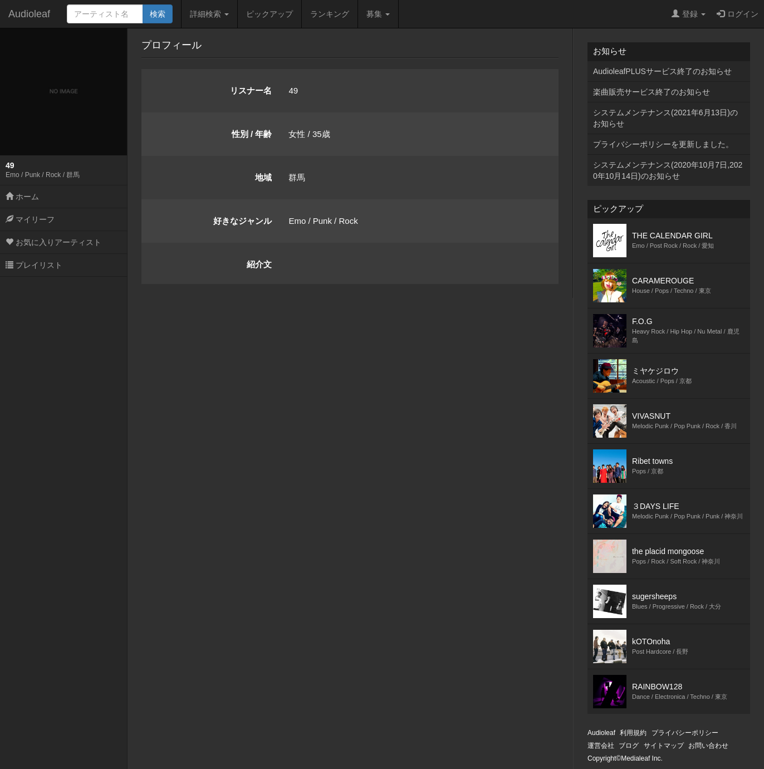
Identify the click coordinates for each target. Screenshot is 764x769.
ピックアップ (269, 13)
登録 (689, 13)
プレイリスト (34, 265)
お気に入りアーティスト (53, 242)
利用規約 (633, 733)
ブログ (629, 746)
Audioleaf (29, 13)
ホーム (22, 196)
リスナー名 (251, 90)
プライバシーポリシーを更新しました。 (663, 144)
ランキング (329, 13)
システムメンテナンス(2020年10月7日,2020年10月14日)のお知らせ (667, 170)
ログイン (737, 13)
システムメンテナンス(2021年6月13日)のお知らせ (665, 118)
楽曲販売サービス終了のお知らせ (651, 91)
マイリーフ (30, 219)
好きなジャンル (242, 221)
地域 (263, 177)
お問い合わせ (708, 746)
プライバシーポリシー (685, 733)
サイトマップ (664, 746)
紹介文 (259, 264)
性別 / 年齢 (252, 134)
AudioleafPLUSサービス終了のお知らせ (662, 71)
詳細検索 (209, 13)
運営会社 (600, 746)
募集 (378, 13)
